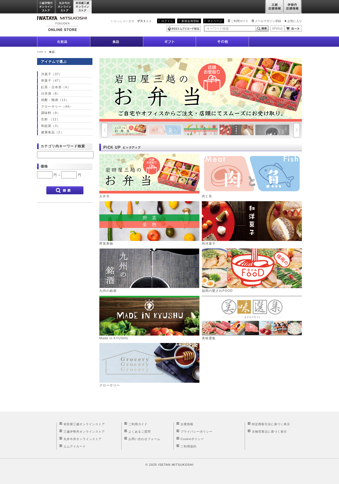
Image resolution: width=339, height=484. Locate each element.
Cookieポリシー (192, 439)
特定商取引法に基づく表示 (271, 424)
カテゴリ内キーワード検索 (63, 146)
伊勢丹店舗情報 (292, 7)
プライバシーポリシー (196, 431)
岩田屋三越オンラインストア (83, 7)
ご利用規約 (189, 446)
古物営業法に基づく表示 (269, 431)
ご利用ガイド (239, 21)
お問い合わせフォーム (144, 439)
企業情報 (187, 424)
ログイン (167, 21)
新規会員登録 (190, 21)
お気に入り (294, 21)
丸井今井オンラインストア (65, 7)
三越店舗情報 (274, 7)
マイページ (214, 21)
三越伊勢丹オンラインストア (46, 7)
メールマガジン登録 (268, 21)
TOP (40, 51)
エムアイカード (75, 446)
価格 (44, 166)
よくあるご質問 (139, 431)
